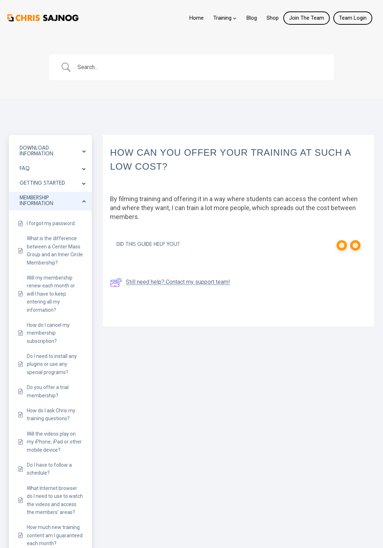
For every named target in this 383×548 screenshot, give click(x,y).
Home (196, 18)
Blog (252, 18)
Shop (273, 18)
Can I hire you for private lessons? (249, 309)
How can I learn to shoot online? (113, 309)
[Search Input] (200, 67)
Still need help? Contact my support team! (170, 282)
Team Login (353, 18)
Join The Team (306, 18)
